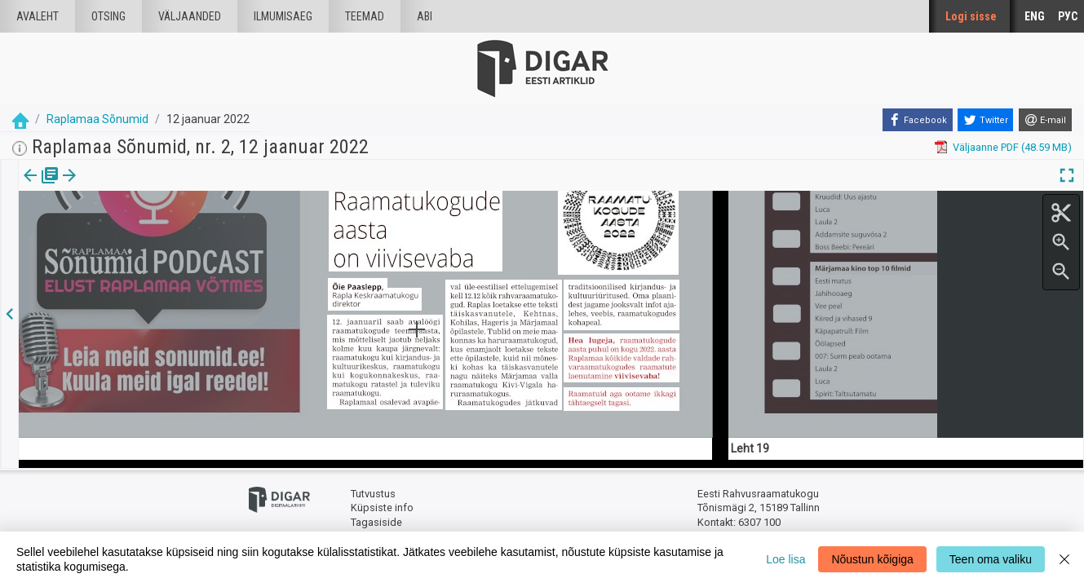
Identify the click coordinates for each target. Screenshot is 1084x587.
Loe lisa (785, 559)
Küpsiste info (382, 507)
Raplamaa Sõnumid (97, 119)
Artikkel (114, 186)
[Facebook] (918, 119)
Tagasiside (376, 522)
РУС (1067, 16)
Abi (424, 16)
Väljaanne (41, 186)
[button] (139, 186)
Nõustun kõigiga (872, 559)
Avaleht (37, 16)
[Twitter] (985, 119)
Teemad (364, 16)
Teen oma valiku (990, 559)
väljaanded (189, 16)
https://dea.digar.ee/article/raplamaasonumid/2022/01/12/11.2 (170, 231)
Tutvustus (373, 494)
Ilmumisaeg (283, 16)
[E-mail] (1045, 119)
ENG (1034, 16)
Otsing (108, 16)
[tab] (41, 187)
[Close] (1064, 559)
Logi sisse (971, 16)
